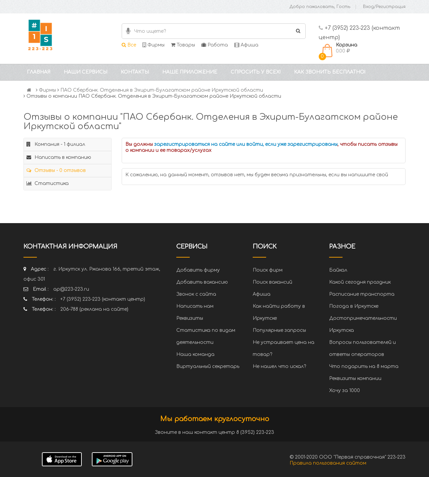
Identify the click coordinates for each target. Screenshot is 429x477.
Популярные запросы (279, 330)
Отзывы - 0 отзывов (56, 170)
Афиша (246, 44)
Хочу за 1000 (344, 390)
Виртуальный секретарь (207, 366)
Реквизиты (189, 318)
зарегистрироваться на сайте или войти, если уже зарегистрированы (246, 144)
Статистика (47, 183)
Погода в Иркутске (353, 306)
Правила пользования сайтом (328, 463)
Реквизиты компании (355, 378)
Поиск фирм (268, 270)
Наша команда (195, 354)
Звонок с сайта (196, 294)
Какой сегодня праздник (360, 282)
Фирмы (153, 44)
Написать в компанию (58, 157)
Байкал (338, 270)
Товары (183, 44)
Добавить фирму (198, 270)
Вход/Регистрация (384, 6)
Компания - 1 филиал (55, 144)
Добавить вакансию (202, 282)
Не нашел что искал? (279, 366)
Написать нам (194, 306)
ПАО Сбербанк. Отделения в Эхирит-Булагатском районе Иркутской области (161, 90)
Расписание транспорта (361, 294)
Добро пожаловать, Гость (320, 6)
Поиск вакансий (272, 282)
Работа (214, 44)
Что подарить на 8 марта (364, 366)
